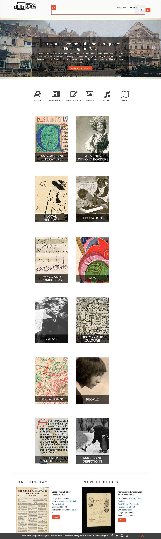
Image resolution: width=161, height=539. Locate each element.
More (56, 517)
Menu (134, 7)
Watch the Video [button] (80, 68)
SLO (119, 7)
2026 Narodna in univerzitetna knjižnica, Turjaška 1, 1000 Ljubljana (79, 535)
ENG (125, 7)
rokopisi (128, 510)
